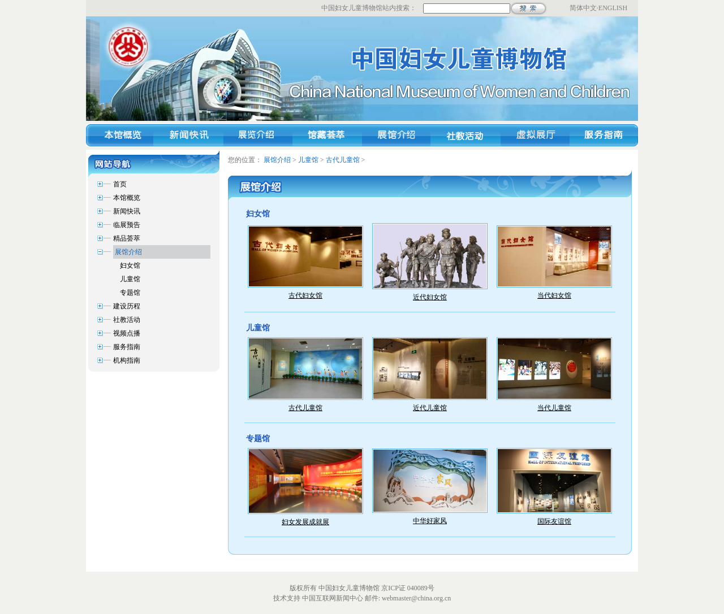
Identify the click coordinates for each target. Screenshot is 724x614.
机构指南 (126, 360)
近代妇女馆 (430, 297)
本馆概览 (126, 198)
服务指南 (126, 347)
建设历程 (126, 306)
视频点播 (126, 333)
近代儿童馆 (430, 408)
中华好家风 (430, 521)
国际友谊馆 (554, 521)
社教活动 (126, 320)
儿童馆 (130, 279)
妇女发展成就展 (305, 522)
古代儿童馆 (343, 160)
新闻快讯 (126, 211)
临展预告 (126, 225)
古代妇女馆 (305, 295)
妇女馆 (130, 265)
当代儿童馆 (554, 408)
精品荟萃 (126, 238)
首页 (120, 184)
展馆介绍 (128, 252)
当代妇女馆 (554, 295)
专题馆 (130, 293)
